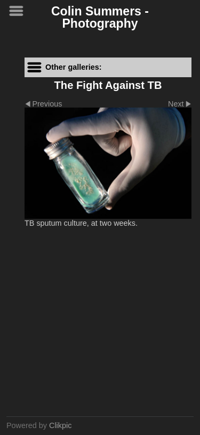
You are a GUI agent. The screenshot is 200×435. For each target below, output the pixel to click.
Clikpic (60, 425)
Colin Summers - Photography (100, 17)
